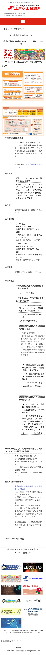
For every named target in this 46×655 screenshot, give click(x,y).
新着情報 (18, 29)
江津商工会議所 (24, 7)
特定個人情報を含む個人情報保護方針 (23, 549)
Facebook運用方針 (23, 553)
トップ (7, 29)
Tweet (18, 648)
